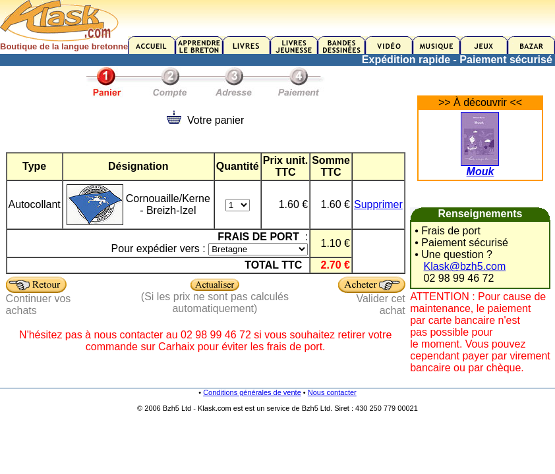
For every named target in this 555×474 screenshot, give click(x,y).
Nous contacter (332, 392)
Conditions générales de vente (252, 392)
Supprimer (378, 204)
